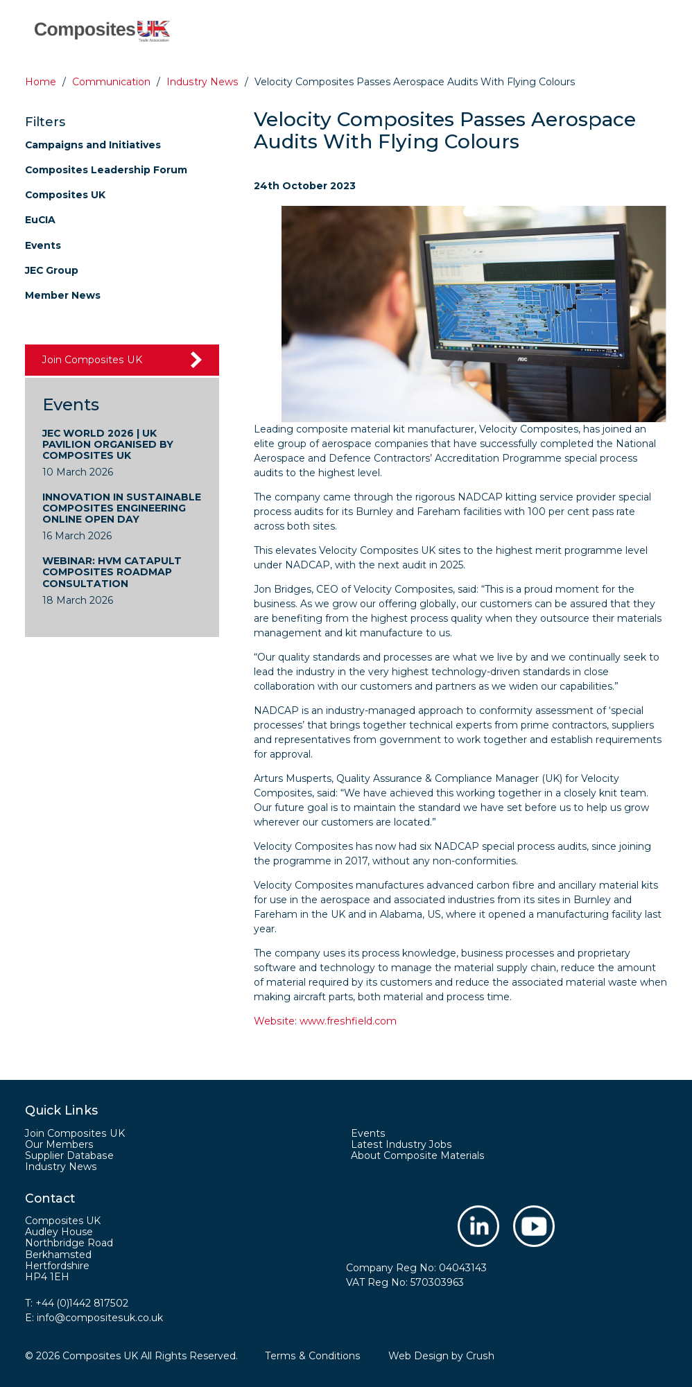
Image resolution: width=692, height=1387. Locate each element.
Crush (478, 1356)
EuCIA (40, 219)
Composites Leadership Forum (106, 170)
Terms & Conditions (312, 1356)
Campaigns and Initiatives (93, 145)
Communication (111, 82)
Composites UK (65, 195)
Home (40, 82)
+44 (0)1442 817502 (82, 1303)
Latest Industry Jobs (400, 1144)
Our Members (59, 1144)
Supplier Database (69, 1155)
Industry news (201, 82)
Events (43, 245)
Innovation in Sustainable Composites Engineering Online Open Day (121, 508)
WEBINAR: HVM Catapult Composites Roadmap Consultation (112, 571)
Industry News (60, 1166)
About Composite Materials (417, 1155)
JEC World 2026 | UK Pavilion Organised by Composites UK (107, 444)
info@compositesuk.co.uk (99, 1317)
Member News (63, 295)
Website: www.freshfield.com (324, 1021)
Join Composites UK (91, 360)
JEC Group (52, 270)
